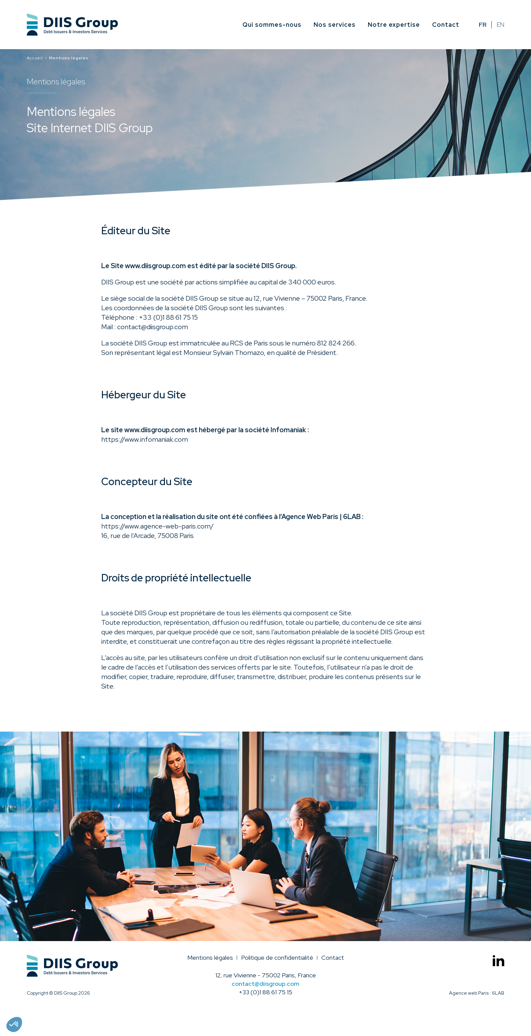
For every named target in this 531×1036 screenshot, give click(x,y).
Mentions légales (210, 957)
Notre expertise (394, 24)
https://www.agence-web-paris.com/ (157, 526)
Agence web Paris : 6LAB (476, 993)
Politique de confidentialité (277, 957)
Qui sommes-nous (271, 24)
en (500, 25)
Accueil (35, 58)
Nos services (335, 24)
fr (482, 25)
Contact (445, 24)
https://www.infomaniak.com (144, 439)
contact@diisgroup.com (152, 326)
